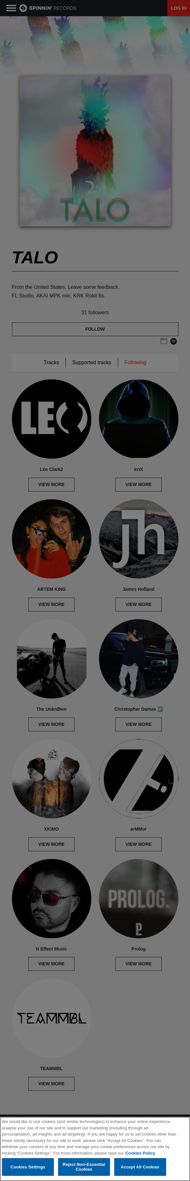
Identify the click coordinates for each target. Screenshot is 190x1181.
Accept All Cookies (140, 1167)
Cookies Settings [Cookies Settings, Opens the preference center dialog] (28, 1167)
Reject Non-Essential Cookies (84, 1167)
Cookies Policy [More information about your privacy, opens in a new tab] (140, 1153)
